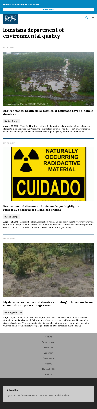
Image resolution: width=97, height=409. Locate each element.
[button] (92, 17)
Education (48, 352)
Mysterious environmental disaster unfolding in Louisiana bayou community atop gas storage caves (48, 303)
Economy (48, 347)
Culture (48, 336)
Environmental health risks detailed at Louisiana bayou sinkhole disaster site (48, 112)
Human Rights (48, 368)
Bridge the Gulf (14, 312)
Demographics (48, 342)
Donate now (48, 9)
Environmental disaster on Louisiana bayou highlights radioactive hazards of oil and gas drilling (41, 208)
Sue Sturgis (12, 121)
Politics (48, 374)
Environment (9, 47)
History (48, 363)
